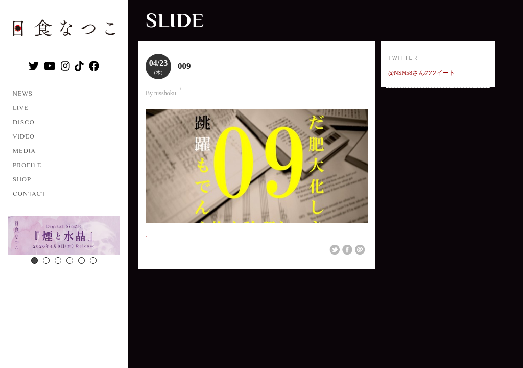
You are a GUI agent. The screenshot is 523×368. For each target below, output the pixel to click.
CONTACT (29, 193)
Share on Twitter (334, 250)
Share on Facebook (347, 250)
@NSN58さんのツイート (421, 72)
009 (184, 66)
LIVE (21, 107)
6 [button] (93, 260)
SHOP (22, 179)
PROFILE (27, 165)
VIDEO (24, 136)
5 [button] (81, 260)
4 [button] (69, 260)
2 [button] (46, 260)
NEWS (23, 93)
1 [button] (34, 260)
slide (175, 20)
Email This (360, 250)
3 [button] (58, 260)
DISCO (24, 122)
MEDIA (24, 150)
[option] (64, 236)
